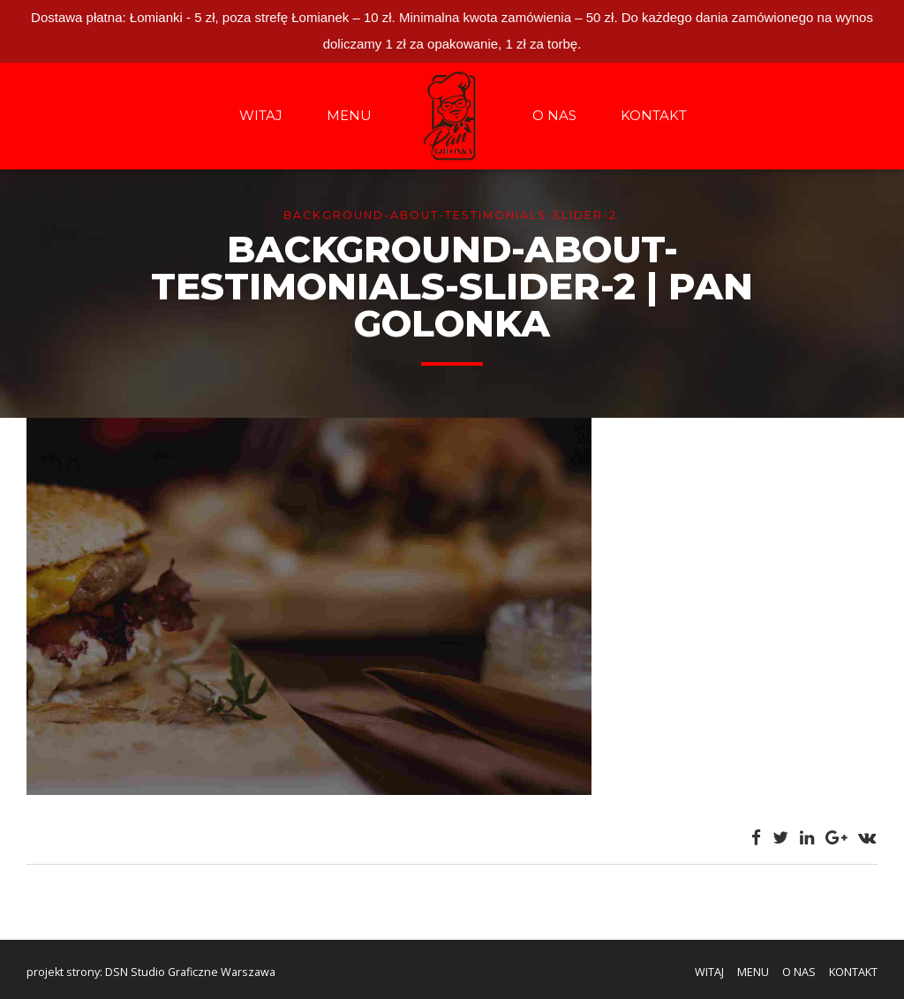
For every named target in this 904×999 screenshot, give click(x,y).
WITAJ (260, 115)
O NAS (554, 115)
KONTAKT (654, 115)
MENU (349, 115)
